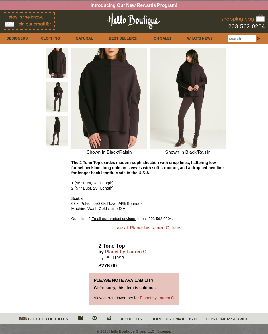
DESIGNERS (17, 38)
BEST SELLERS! (123, 38)
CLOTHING (50, 38)
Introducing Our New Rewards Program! (134, 5)
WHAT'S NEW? (200, 38)
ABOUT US (131, 319)
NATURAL (84, 38)
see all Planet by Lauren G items (148, 227)
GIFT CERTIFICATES (43, 319)
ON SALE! (162, 38)
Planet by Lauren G (126, 251)
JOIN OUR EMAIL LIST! (174, 319)
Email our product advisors (113, 219)
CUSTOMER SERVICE (227, 319)
